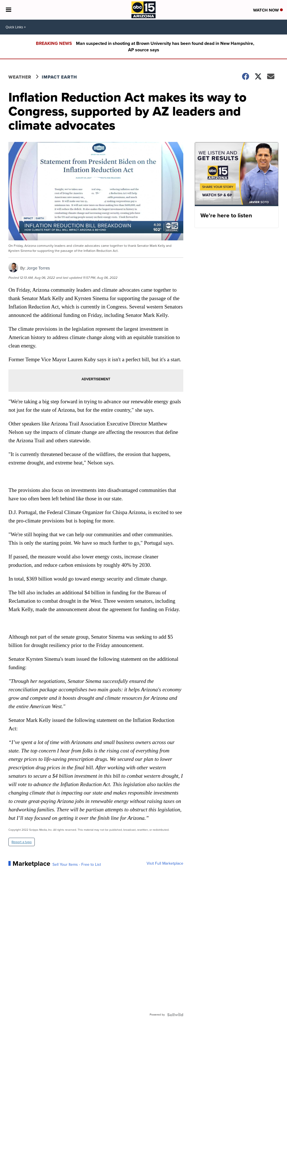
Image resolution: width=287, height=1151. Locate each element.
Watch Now (268, 10)
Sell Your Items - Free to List (76, 865)
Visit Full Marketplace (165, 863)
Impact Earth (59, 77)
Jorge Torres (38, 268)
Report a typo (21, 841)
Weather (19, 77)
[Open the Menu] (8, 10)
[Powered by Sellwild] (175, 1015)
